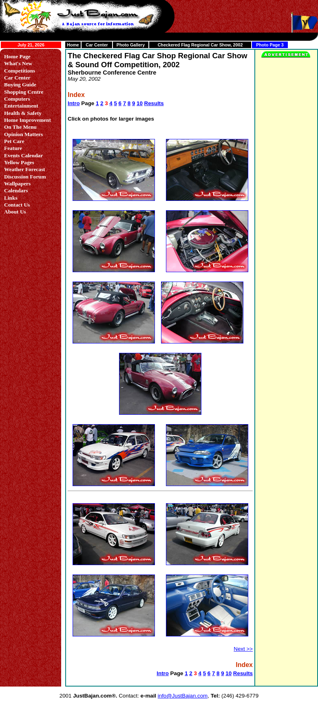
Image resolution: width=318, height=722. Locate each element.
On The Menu (20, 127)
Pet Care (14, 141)
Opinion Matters (23, 134)
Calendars (16, 190)
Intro (74, 103)
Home (73, 44)
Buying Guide (20, 84)
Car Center (97, 44)
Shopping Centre (23, 92)
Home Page (17, 56)
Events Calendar (23, 155)
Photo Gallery (131, 44)
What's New (18, 63)
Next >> (243, 649)
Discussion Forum (25, 177)
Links (11, 198)
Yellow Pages (19, 162)
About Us (15, 212)
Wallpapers (17, 183)
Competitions (19, 71)
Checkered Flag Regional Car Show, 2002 (200, 44)
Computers (17, 99)
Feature (13, 148)
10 (140, 103)
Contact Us (17, 205)
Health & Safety (23, 113)
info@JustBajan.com (183, 696)
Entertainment (21, 106)
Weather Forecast (24, 169)
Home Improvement (27, 120)
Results (154, 103)
